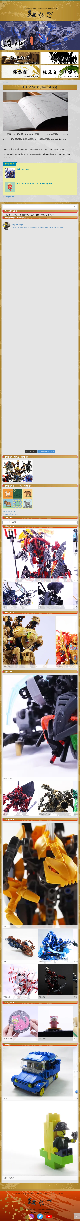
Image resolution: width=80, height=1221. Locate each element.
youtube (53, 1194)
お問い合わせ (61, 1194)
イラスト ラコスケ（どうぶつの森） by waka (35, 183)
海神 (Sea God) (22, 169)
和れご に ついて (19, 1194)
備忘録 (46, 1194)
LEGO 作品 (39, 1194)
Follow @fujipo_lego (9, 511)
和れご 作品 (30, 1194)
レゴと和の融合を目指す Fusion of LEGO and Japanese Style (40, 1209)
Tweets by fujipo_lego (10, 514)
